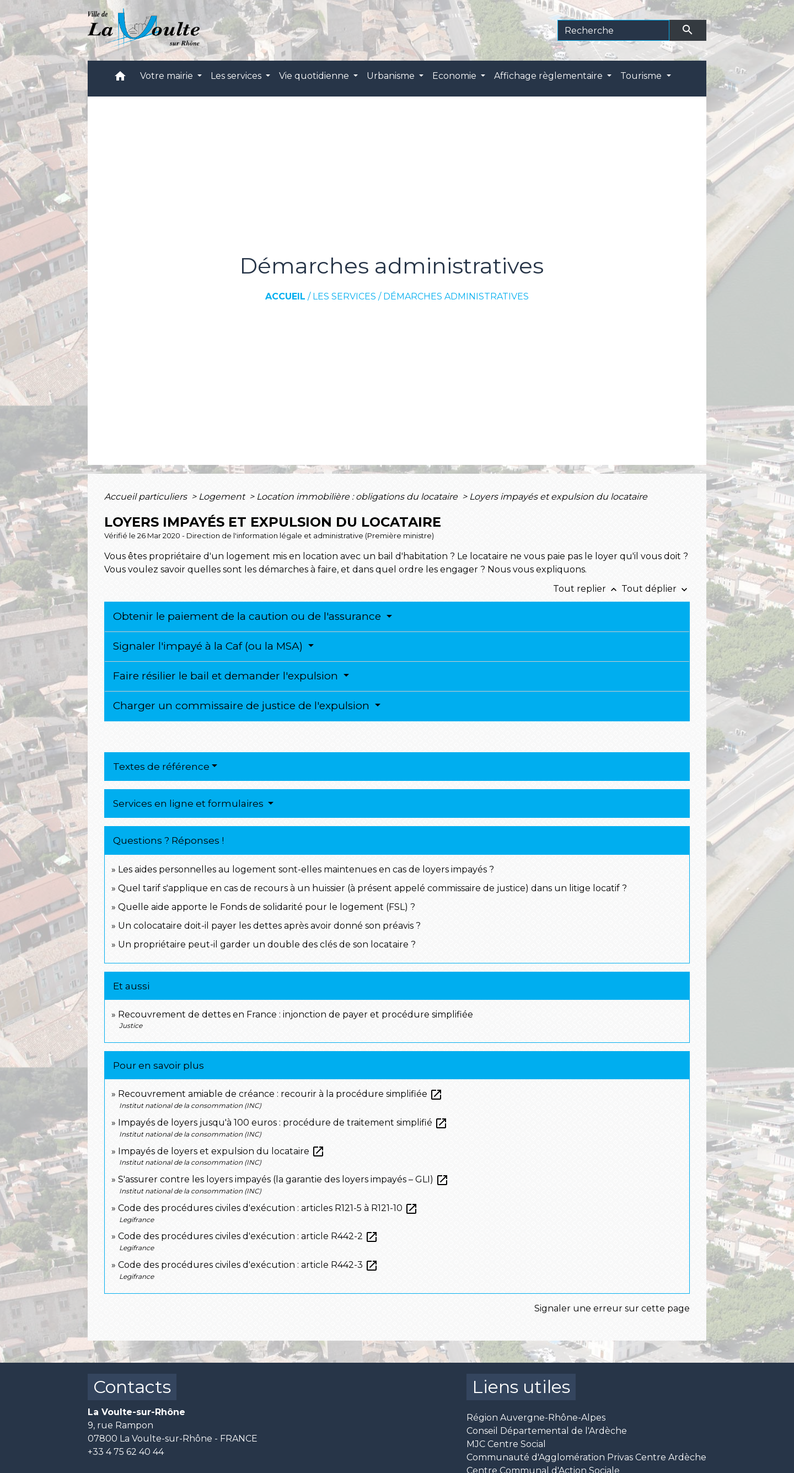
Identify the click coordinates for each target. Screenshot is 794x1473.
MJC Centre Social (506, 1444)
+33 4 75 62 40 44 (126, 1452)
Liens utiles (521, 1386)
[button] (120, 78)
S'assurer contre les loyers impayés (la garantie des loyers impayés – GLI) (283, 1179)
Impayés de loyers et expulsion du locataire (221, 1151)
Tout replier (587, 588)
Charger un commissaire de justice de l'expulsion (242, 705)
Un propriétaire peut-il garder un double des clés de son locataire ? (267, 944)
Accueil (285, 296)
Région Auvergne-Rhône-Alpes (535, 1417)
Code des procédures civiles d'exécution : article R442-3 (248, 1265)
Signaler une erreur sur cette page (612, 1308)
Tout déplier (655, 588)
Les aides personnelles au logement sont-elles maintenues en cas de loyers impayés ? (306, 869)
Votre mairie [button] (167, 76)
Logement (222, 496)
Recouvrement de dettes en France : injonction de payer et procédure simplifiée (295, 1014)
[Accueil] (144, 30)
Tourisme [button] (642, 76)
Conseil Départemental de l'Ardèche (546, 1431)
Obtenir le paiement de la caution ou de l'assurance (248, 616)
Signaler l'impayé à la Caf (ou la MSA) (209, 646)
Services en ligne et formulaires (189, 803)
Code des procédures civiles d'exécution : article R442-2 (248, 1236)
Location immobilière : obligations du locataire (358, 496)
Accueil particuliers (146, 496)
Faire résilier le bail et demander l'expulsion (227, 675)
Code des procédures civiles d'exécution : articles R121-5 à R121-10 (268, 1208)
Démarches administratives (456, 296)
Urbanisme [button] (392, 76)
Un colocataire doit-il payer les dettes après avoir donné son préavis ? (269, 925)
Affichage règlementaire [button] (549, 76)
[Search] (613, 30)
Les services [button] (237, 76)
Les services (344, 296)
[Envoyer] (688, 30)
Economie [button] (455, 76)
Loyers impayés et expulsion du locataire (558, 496)
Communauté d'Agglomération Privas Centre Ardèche (586, 1457)
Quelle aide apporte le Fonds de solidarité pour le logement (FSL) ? (266, 907)
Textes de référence (161, 766)
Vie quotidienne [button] (315, 76)
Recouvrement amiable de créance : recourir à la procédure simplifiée (280, 1094)
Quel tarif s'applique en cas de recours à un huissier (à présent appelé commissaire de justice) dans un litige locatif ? (372, 888)
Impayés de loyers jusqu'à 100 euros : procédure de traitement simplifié (283, 1122)
